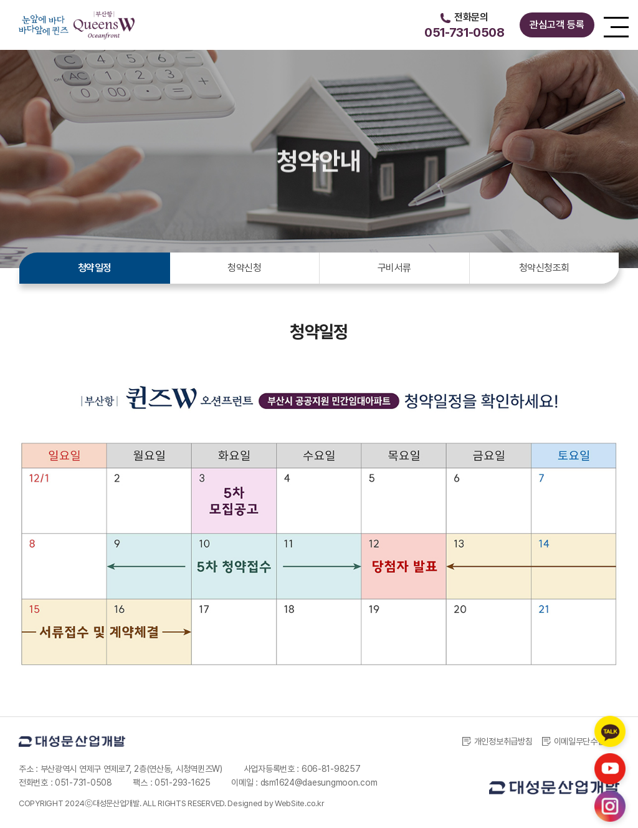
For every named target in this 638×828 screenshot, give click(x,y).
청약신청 (244, 268)
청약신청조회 (544, 268)
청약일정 (95, 268)
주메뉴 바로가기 (0, 0)
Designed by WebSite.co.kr (275, 803)
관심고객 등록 (557, 25)
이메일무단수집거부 (580, 741)
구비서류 (394, 268)
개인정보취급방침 (497, 741)
